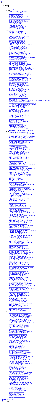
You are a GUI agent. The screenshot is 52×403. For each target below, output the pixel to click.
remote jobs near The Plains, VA (16, 347)
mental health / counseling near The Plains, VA (20, 78)
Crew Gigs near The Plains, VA (16, 389)
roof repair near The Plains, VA (16, 126)
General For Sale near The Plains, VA (18, 251)
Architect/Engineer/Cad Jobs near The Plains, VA (21, 315)
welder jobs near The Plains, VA (16, 371)
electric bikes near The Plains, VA (17, 200)
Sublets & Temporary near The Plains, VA (19, 152)
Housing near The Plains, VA (16, 143)
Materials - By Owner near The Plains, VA (19, 264)
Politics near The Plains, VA (15, 25)
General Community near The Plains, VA (18, 16)
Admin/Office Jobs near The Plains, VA (18, 314)
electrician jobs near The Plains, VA (17, 366)
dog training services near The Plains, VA (19, 110)
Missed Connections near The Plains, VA (19, 21)
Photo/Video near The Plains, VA (17, 289)
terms (11, 399)
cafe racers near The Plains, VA (16, 272)
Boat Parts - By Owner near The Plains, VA (19, 208)
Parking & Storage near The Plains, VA (18, 147)
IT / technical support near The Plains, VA (19, 48)
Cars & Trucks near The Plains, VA (17, 216)
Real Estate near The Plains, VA (16, 148)
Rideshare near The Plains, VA (16, 27)
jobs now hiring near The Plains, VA (17, 345)
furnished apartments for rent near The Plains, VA (21, 140)
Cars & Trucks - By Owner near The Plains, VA (20, 222)
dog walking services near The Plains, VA (19, 111)
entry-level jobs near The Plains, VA (17, 343)
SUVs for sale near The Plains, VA (17, 221)
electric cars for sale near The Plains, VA (18, 219)
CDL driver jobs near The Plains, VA (17, 377)
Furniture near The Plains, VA (16, 247)
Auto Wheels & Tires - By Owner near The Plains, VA (21, 189)
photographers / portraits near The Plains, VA (20, 54)
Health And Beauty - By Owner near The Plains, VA (21, 255)
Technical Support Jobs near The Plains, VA (19, 374)
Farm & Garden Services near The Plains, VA (20, 64)
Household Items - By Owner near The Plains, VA (21, 259)
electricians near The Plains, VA (16, 120)
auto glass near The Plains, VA (16, 37)
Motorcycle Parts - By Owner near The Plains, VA (21, 267)
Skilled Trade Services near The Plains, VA (19, 117)
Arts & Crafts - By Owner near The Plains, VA (20, 174)
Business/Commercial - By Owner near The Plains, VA (22, 215)
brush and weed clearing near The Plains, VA (20, 66)
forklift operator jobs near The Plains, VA (18, 335)
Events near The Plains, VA (15, 32)
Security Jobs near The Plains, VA (17, 362)
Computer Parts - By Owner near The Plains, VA (20, 235)
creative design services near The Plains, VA (19, 53)
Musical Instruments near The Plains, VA (18, 287)
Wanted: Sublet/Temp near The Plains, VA (19, 158)
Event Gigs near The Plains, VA (16, 392)
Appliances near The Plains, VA (16, 163)
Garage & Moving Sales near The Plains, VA (19, 250)
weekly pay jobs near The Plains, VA (17, 348)
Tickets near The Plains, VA (15, 297)
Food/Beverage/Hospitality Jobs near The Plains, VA (21, 322)
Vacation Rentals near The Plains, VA (18, 153)
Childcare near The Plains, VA (16, 14)
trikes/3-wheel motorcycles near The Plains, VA (20, 283)
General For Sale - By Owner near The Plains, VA (21, 252)
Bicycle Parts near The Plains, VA (17, 196)
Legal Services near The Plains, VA (17, 91)
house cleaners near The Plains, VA (17, 83)
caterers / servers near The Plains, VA (18, 61)
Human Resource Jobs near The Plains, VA (19, 341)
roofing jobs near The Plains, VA (16, 369)
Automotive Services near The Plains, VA (19, 36)
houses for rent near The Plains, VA (17, 138)
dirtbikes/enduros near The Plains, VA (18, 276)
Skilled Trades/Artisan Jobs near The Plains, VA (20, 363)
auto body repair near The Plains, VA (18, 38)
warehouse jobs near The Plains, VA (17, 336)
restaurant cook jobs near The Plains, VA (19, 325)
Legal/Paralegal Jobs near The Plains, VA (19, 350)
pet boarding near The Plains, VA (17, 109)
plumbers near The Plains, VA (16, 124)
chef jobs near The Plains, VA (16, 329)
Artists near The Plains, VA (15, 12)
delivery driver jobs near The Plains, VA (18, 378)
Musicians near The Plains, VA (16, 22)
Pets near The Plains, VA (15, 24)
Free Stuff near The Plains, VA (16, 246)
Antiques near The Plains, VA (16, 161)
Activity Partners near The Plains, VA (18, 11)
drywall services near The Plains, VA (17, 125)
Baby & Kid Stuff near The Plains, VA (18, 193)
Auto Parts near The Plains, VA (16, 185)
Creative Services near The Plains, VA (18, 52)
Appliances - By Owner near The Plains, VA (19, 172)
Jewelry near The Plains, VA (15, 261)
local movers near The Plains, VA (17, 90)
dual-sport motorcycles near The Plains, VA (19, 277)
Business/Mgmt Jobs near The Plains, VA (19, 318)
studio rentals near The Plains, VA (17, 56)
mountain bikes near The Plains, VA (17, 203)
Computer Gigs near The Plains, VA (17, 387)
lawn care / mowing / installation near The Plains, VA (21, 69)
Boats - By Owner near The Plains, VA (18, 210)
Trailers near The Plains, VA (15, 304)
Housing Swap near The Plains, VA (17, 145)
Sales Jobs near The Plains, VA (16, 358)
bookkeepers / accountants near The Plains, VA (20, 72)
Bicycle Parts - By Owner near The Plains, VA (20, 198)
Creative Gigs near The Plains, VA (17, 388)
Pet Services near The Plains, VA (17, 108)
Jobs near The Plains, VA (15, 342)
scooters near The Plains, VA (16, 278)
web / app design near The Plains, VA (18, 47)
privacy (8, 399)
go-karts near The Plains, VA (16, 179)
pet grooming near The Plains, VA (17, 112)
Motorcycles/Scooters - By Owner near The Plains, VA (22, 285)
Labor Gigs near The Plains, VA (16, 394)
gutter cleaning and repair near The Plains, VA (20, 80)
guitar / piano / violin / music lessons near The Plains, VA (22, 103)
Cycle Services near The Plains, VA (17, 58)
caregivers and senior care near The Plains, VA (20, 75)
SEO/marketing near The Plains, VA (17, 49)
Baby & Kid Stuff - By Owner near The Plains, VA (20, 194)
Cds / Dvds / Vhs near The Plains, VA (18, 224)
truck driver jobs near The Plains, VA (17, 381)
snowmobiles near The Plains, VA (17, 183)
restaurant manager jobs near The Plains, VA (20, 326)
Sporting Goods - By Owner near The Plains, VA (20, 295)
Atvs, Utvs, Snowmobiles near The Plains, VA (20, 175)
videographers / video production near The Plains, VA (22, 57)
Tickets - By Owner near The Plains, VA (18, 298)
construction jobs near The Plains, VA (18, 334)
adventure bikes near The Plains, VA (17, 269)
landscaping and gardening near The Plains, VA (20, 67)
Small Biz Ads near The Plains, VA (17, 127)
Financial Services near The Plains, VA (18, 70)
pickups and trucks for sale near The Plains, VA (20, 220)
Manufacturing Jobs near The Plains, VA (18, 351)
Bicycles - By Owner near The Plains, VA (18, 205)
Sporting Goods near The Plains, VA (17, 294)
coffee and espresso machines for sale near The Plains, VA (23, 164)
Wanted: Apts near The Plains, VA (17, 154)
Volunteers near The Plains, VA (16, 28)
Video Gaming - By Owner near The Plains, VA (20, 308)
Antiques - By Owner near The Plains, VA (19, 162)
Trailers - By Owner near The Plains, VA (18, 305)
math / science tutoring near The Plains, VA (19, 101)
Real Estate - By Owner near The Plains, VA (19, 150)
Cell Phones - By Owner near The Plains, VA (19, 227)
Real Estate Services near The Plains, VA (19, 115)
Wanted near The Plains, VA (15, 309)
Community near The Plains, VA (16, 15)
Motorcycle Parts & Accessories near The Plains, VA (21, 266)
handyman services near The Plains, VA (18, 82)
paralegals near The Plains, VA (16, 95)
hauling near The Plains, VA (15, 87)
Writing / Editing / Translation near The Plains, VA (21, 130)
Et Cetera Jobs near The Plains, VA (17, 321)
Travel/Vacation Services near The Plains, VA (20, 129)
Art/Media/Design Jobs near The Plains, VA (19, 316)
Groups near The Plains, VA (15, 17)
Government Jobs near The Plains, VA (18, 339)
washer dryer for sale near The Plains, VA (19, 171)
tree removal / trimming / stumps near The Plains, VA (21, 68)
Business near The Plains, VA (16, 214)
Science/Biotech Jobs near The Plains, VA (19, 361)
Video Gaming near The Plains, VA (17, 306)
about (2, 400)
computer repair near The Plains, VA (17, 51)
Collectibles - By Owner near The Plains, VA (19, 232)
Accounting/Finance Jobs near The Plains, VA (20, 313)
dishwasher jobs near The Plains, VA (18, 330)
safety (4, 399)
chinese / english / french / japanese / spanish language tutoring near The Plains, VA (29, 100)
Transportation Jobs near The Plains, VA (18, 376)
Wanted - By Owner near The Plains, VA (18, 310)
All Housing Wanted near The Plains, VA (18, 132)
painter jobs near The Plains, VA (16, 368)
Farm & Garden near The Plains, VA (17, 241)
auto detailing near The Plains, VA (17, 40)
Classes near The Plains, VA (16, 31)
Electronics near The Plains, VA (16, 238)
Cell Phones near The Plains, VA (17, 226)
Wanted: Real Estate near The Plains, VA (19, 156)
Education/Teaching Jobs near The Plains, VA (20, 320)
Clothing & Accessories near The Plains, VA (19, 229)
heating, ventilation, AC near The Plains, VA (19, 121)
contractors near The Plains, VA (16, 119)
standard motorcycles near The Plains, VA (19, 284)
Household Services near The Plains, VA (18, 79)
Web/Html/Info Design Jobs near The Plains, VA (20, 383)
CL (1, 1)
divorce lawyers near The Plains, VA (17, 93)
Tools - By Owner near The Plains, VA (18, 300)
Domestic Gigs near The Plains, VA (17, 390)
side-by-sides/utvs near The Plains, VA (18, 182)
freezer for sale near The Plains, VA (17, 167)
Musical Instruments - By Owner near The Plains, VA (21, 288)
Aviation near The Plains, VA (16, 190)
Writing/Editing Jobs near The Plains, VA (18, 384)
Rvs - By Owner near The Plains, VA (17, 293)
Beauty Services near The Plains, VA (18, 43)
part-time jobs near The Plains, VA (17, 346)
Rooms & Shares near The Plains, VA (18, 151)
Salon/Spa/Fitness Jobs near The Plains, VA (19, 360)
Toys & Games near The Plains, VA (17, 301)
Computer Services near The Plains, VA (18, 46)
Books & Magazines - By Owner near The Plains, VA (21, 213)
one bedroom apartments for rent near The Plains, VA (22, 135)
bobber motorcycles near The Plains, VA (18, 271)
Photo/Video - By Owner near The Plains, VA (19, 290)
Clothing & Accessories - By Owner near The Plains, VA (22, 230)
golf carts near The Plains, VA (16, 180)
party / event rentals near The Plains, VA (18, 63)
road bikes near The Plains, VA (16, 204)
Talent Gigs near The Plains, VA (16, 395)
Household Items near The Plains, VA (18, 258)
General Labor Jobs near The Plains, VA (18, 332)
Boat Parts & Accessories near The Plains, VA (20, 206)
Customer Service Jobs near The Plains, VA (19, 319)
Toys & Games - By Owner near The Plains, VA (20, 303)
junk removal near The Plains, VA (17, 88)
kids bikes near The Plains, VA (16, 201)
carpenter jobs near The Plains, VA (17, 364)
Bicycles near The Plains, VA (16, 199)
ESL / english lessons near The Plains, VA (19, 105)
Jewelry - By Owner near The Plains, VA (18, 262)
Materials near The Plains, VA (16, 263)
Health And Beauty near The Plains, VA (18, 253)
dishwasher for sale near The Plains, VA (18, 166)
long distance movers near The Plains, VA (19, 89)
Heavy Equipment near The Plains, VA (18, 256)
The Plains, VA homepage (9, 9)
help (2, 399)
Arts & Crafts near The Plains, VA (17, 173)
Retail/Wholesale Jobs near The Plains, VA (19, 357)
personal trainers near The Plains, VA (18, 77)
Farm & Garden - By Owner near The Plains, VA (20, 242)
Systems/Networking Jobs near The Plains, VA (20, 373)
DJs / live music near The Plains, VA (17, 62)
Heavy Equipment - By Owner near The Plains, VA (21, 257)
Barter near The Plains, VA (15, 195)
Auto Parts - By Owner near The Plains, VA (19, 187)
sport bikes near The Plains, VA (16, 279)
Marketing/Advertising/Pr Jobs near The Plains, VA (21, 352)
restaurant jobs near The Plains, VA (17, 324)
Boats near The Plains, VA (15, 209)
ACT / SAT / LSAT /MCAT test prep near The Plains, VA (22, 104)
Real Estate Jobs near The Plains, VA (18, 355)
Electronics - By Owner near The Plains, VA (19, 240)
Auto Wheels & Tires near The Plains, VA (19, 188)
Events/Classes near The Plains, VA (17, 33)
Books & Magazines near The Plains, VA (18, 211)
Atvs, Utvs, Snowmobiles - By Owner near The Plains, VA (23, 184)
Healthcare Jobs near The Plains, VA (18, 340)
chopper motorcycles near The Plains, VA (19, 273)
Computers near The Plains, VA (16, 236)
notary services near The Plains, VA (17, 94)
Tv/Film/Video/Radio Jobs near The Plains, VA (20, 382)
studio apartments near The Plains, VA (18, 141)
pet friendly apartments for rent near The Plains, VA (21, 137)
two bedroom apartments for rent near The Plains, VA (22, 136)
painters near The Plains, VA (16, 122)
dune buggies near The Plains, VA (17, 178)
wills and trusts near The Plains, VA (17, 96)
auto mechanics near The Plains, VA (17, 41)
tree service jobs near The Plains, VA (18, 337)
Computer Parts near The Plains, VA (17, 234)
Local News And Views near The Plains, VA (19, 19)
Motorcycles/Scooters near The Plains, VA (19, 268)
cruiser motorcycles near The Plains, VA (18, 274)
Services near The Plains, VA (16, 116)
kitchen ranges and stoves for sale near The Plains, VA (22, 168)
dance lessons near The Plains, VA (17, 99)
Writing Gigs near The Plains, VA (17, 397)
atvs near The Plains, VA (15, 177)
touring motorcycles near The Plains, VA (18, 282)
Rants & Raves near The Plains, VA (17, 26)
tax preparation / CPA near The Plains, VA (19, 73)
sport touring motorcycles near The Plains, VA (20, 280)
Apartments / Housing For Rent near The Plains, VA (21, 133)
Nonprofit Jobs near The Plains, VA (17, 353)
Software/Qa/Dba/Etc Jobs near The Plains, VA (20, 372)
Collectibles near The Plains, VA (16, 231)
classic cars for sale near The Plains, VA (18, 217)
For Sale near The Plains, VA (16, 243)
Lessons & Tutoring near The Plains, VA (18, 98)
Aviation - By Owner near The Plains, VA (18, 192)
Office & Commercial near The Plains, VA (19, 146)
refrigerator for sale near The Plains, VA (18, 169)
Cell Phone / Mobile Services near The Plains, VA (21, 45)
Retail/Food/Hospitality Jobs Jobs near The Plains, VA (22, 356)
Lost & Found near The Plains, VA (17, 20)
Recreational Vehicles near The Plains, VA (19, 292)
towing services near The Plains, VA (17, 42)
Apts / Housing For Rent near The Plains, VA (19, 142)
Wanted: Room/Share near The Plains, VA (19, 157)
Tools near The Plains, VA (15, 299)
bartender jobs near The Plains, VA (17, 327)
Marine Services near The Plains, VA (18, 106)
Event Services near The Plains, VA (17, 59)
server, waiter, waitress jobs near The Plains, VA (20, 331)
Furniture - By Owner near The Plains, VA (19, 248)
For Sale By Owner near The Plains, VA (18, 245)
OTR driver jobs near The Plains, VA (17, 379)
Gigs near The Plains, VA (15, 393)
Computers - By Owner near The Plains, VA (19, 237)
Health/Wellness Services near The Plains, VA (20, 74)
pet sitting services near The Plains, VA (18, 114)
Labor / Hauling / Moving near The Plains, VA (20, 85)
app (4, 400)
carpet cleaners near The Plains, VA (17, 84)
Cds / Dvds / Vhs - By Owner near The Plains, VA (21, 225)
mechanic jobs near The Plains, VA (17, 367)
